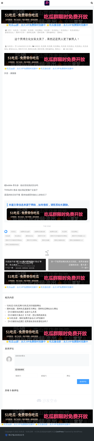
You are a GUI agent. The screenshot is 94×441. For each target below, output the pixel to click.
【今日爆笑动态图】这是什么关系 (21, 312)
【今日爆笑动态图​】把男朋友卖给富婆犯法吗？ (27, 321)
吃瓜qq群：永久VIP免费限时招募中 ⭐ (29, 25)
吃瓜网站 (38, 30)
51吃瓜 (15, 30)
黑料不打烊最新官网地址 (14, 240)
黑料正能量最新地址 (12, 244)
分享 (47, 253)
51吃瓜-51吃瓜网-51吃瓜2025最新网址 (24, 306)
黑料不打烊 (20, 32)
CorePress (60, 432)
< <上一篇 (9, 268)
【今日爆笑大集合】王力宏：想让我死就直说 (26, 315)
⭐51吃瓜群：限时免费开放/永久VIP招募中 (26, 318)
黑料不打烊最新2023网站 (58, 236)
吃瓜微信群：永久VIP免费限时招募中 (68, 25)
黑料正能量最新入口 (76, 240)
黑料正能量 (45, 240)
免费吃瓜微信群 (40, 231)
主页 (8, 30)
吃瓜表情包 (74, 30)
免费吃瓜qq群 (25, 231)
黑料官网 (40, 32)
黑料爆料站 (50, 32)
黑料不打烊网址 (32, 240)
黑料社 (59, 32)
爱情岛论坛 (9, 32)
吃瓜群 (47, 30)
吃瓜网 (23, 30)
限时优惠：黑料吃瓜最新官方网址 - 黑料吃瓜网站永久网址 (32, 309)
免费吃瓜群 (53, 231)
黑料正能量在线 (59, 240)
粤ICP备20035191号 (16, 435)
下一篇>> (84, 268)
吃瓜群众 (55, 30)
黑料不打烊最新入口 (78, 236)
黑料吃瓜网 (31, 32)
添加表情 (19, 370)
